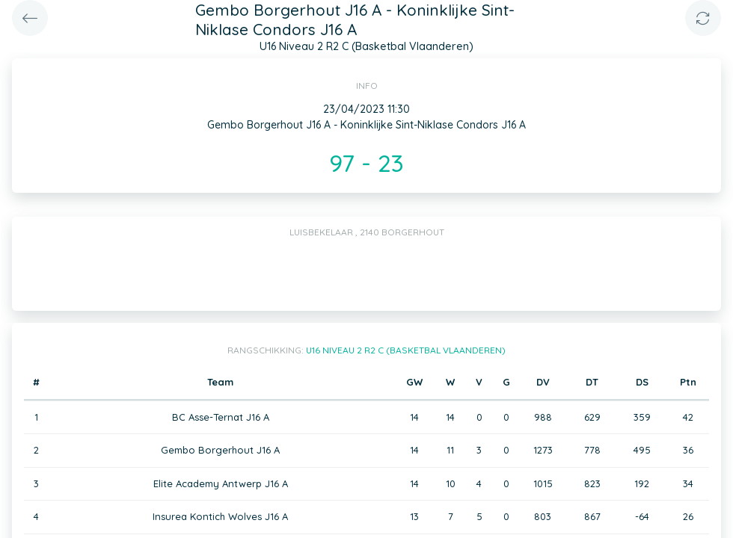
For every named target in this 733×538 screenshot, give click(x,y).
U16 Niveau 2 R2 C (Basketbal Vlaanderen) (406, 350)
